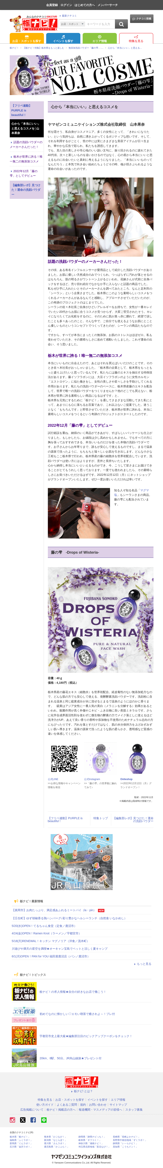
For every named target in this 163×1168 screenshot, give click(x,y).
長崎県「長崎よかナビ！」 (126, 1137)
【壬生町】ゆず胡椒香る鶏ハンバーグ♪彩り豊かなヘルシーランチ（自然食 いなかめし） (69, 918)
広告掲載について (31, 1109)
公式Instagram (92, 779)
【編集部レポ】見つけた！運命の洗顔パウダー (133, 820)
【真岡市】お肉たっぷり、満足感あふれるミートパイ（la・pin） (54, 910)
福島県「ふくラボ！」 (21, 1140)
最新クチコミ (68, 15)
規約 (83, 1104)
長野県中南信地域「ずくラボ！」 (130, 1140)
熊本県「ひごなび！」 (55, 1137)
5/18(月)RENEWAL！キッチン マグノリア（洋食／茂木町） (50, 941)
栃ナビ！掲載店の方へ (61, 1109)
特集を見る (136, 39)
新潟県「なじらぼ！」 (55, 1140)
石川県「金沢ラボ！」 (21, 1147)
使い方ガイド (45, 1104)
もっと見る (142, 963)
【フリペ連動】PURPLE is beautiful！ (65, 820)
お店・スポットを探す (26, 39)
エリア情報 (99, 39)
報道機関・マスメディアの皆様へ (100, 1109)
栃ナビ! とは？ (81, 1091)
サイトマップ (118, 1104)
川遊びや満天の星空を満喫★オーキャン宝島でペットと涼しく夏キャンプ (59, 948)
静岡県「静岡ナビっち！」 (92, 1137)
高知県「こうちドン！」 (125, 1147)
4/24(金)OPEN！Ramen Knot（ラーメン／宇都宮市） (46, 933)
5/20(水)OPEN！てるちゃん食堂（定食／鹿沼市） (44, 926)
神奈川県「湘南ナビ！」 (91, 1143)
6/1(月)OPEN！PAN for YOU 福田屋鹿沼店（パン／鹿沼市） (51, 956)
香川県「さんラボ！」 (55, 1143)
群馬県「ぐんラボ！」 (21, 1143)
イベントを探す (63, 39)
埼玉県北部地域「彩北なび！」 (94, 1147)
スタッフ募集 (134, 1109)
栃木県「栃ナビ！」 (20, 1137)
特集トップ (100, 818)
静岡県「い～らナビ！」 (125, 1143)
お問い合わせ (97, 1104)
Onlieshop (126, 779)
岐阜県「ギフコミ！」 (89, 1140)
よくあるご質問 (67, 1104)
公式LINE (53, 779)
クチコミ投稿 (141, 18)
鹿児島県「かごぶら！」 (56, 1147)
